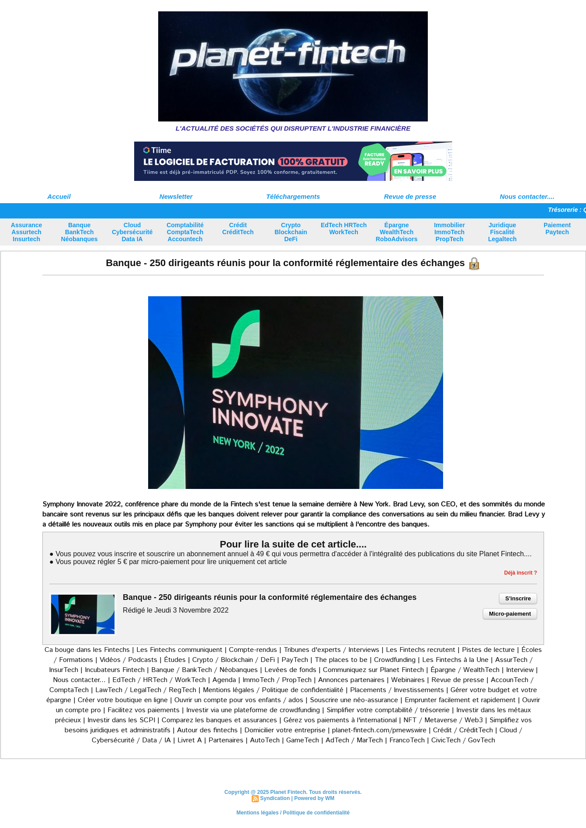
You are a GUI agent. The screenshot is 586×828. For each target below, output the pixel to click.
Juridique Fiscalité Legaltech (502, 232)
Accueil (58, 196)
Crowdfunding (395, 660)
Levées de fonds (290, 670)
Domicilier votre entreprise (285, 730)
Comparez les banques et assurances (219, 720)
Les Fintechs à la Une (455, 660)
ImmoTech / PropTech (277, 680)
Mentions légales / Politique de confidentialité (273, 690)
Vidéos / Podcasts (128, 660)
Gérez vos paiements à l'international (340, 720)
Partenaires (225, 740)
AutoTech (265, 740)
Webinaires (408, 680)
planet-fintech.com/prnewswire (379, 730)
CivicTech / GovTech (463, 740)
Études (175, 660)
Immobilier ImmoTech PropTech (449, 232)
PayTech (295, 660)
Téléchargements (293, 196)
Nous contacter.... (527, 196)
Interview (521, 670)
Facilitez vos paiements (143, 710)
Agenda (224, 680)
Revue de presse (410, 196)
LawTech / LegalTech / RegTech (145, 690)
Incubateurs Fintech (115, 670)
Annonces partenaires (351, 680)
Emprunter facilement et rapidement (460, 700)
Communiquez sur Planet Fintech (373, 670)
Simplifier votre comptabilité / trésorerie (388, 710)
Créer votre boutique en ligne (123, 700)
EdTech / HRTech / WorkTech (159, 680)
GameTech (302, 740)
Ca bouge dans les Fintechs (87, 650)
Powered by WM (314, 798)
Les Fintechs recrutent (420, 650)
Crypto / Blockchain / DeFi (233, 660)
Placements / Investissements (397, 690)
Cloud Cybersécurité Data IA (132, 232)
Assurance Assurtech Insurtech (26, 232)
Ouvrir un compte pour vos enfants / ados (238, 700)
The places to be (341, 660)
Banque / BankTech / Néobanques (204, 670)
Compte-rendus (253, 650)
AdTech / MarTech (354, 740)
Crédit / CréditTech (463, 730)
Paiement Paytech (557, 229)
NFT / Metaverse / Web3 (443, 720)
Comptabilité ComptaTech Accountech (185, 232)
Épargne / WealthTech (464, 670)
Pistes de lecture (488, 650)
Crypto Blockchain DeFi (290, 232)
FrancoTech (407, 740)
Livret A (189, 740)
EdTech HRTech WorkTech (344, 229)
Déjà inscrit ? (520, 573)
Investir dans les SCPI (121, 720)
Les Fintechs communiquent (179, 650)
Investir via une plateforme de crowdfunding (253, 710)
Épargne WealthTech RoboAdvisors (397, 232)
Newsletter (176, 196)
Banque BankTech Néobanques (79, 232)
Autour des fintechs (207, 730)
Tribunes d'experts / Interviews (331, 650)
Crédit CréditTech (238, 229)
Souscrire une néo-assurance (354, 700)
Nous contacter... (79, 680)
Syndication (275, 798)
